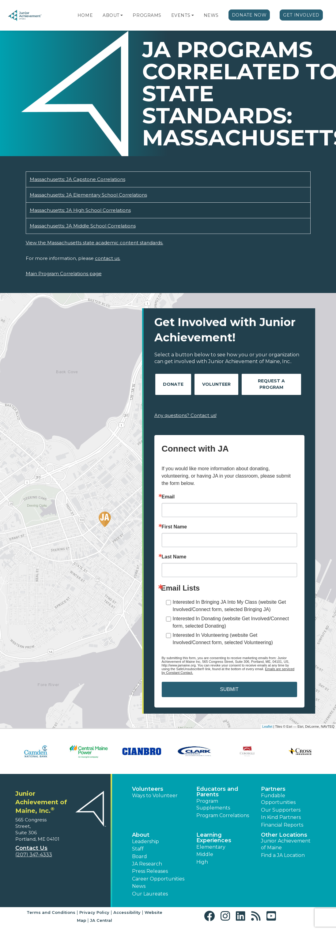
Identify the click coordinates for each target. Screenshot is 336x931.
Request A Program (271, 384)
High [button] (202, 862)
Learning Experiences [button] (213, 837)
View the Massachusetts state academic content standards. (94, 243)
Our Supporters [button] (280, 810)
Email (168, 496)
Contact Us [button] (31, 848)
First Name (174, 526)
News (211, 15)
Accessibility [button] (127, 912)
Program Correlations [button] (222, 815)
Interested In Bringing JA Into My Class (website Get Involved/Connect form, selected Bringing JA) (229, 605)
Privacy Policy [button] (94, 912)
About (111, 15)
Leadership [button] (145, 841)
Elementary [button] (210, 847)
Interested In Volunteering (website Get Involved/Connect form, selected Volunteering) (223, 639)
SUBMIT (229, 689)
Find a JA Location (283, 855)
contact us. (107, 258)
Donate (173, 384)
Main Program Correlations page (64, 273)
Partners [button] (273, 789)
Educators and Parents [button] (217, 791)
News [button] (138, 886)
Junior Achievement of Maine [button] (286, 844)
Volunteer (216, 384)
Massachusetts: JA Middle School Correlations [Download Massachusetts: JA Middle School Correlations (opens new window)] (83, 226)
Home (85, 15)
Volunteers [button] (147, 789)
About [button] (140, 835)
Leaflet (267, 726)
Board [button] (139, 856)
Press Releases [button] (150, 871)
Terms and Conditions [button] (51, 912)
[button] (121, 15)
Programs (147, 15)
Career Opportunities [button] (158, 879)
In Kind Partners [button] (281, 817)
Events (180, 15)
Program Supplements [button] (213, 804)
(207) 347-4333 (33, 855)
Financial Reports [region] (282, 825)
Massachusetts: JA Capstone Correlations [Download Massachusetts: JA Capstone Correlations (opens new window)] (77, 179)
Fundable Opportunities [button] (278, 799)
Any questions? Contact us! (185, 415)
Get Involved (301, 15)
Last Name (174, 556)
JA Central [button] (101, 920)
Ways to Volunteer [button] (155, 795)
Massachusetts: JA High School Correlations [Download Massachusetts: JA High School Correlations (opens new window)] (80, 210)
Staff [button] (138, 849)
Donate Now (249, 15)
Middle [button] (204, 854)
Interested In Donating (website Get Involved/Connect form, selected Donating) (231, 622)
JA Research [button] (147, 864)
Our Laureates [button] (150, 894)
